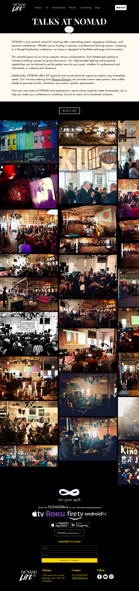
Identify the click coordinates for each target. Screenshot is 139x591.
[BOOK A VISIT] (69, 111)
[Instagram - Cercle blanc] (111, 576)
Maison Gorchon (61, 79)
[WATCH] (121, 7)
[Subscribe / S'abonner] (69, 560)
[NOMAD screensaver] (69, 533)
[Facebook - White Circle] (99, 576)
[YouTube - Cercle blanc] (105, 576)
